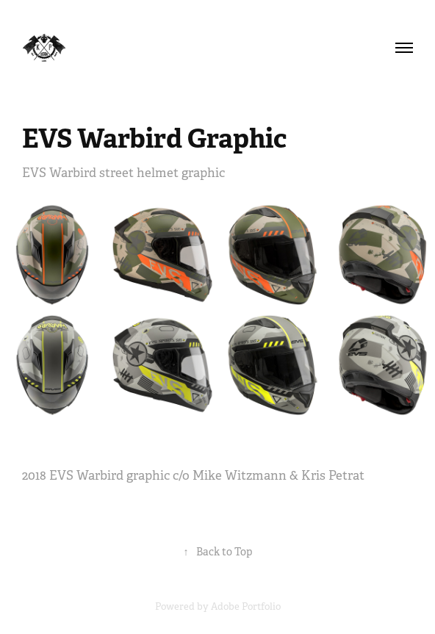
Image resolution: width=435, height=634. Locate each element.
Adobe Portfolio (246, 606)
